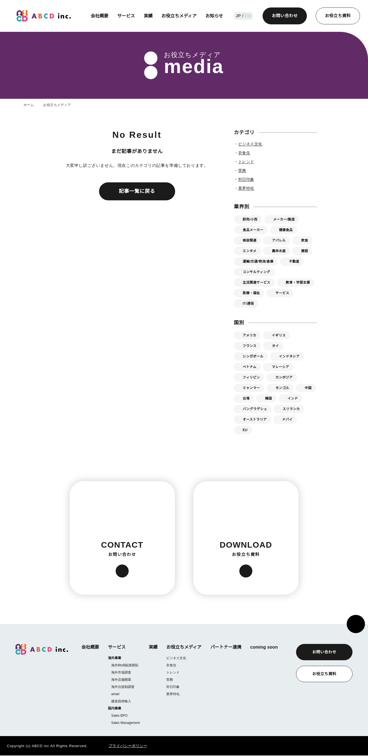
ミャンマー (251, 387)
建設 (304, 250)
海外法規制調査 (122, 687)
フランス (249, 345)
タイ (275, 345)
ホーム (29, 104)
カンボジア (283, 377)
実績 (148, 15)
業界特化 (172, 694)
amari (115, 694)
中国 (308, 387)
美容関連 (249, 240)
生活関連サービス (256, 282)
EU (245, 430)
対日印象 (172, 686)
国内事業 (114, 708)
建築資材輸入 (121, 701)
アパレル (279, 240)
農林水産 (279, 250)
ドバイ (287, 419)
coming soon (264, 647)
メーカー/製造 (284, 219)
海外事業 (114, 658)
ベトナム (249, 366)
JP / (240, 16)
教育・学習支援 (298, 282)
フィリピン (251, 377)
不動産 (295, 261)
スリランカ (291, 409)
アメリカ (249, 335)
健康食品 (286, 229)
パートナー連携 (225, 647)
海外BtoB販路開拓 (125, 665)
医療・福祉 (251, 293)
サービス (127, 15)
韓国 (268, 398)
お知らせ (215, 15)
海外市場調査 (121, 672)
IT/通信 (249, 303)
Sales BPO (119, 716)
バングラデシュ (255, 409)
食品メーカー (253, 229)
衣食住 (171, 665)
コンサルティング (256, 272)
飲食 (304, 240)
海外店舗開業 (121, 679)
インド (292, 398)
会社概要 (100, 15)
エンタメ (249, 250)
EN (247, 16)
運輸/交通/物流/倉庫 (259, 261)
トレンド (172, 672)
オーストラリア (254, 419)
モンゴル (282, 387)
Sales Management (125, 723)
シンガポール (253, 356)
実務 (169, 679)
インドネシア (289, 356)
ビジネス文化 (176, 658)
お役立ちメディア (179, 15)
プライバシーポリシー (120, 746)
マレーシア (280, 366)
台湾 (246, 398)
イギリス (279, 335)
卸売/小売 (250, 219)
